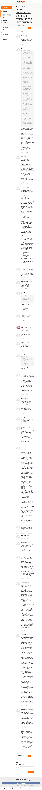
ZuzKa (22, 35)
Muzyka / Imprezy (6, 32)
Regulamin (31, 785)
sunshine (23, 292)
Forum (18, 7)
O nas (18, 785)
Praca (3, 22)
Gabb (22, 373)
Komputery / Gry (5, 27)
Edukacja (4, 20)
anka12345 (23, 398)
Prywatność (26, 785)
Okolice (3, 18)
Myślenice (4, 11)
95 (17, 31)
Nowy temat (6, 7)
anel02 (22, 326)
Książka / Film (5, 37)
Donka (22, 187)
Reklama (10, 785)
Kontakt (14, 785)
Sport (3, 30)
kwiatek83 (23, 535)
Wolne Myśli (4, 39)
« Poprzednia (19, 27)
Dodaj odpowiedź (21, 25)
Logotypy (21, 785)
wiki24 (22, 156)
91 (32, 27)
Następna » (21, 31)
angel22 (23, 334)
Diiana (22, 48)
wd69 (22, 447)
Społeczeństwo (5, 25)
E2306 (22, 342)
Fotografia (4, 34)
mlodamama (24, 709)
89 (27, 27)
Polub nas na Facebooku (20, 783)
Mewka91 (23, 427)
